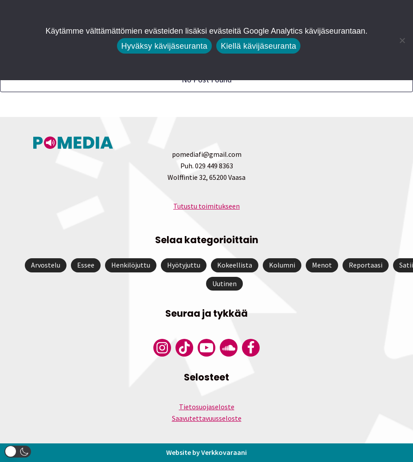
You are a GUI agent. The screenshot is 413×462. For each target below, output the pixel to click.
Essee (85, 264)
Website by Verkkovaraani (206, 452)
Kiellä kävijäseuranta (258, 46)
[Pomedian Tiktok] (184, 348)
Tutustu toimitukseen (206, 206)
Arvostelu (45, 264)
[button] (17, 452)
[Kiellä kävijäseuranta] (401, 40)
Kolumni (282, 264)
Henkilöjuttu (130, 264)
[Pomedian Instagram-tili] (162, 348)
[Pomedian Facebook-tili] (251, 348)
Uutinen (224, 283)
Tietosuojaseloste (206, 406)
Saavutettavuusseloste (207, 418)
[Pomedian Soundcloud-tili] (229, 348)
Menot (322, 264)
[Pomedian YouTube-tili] (206, 348)
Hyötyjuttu (183, 264)
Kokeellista (234, 264)
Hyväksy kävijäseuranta (164, 46)
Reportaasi (365, 264)
